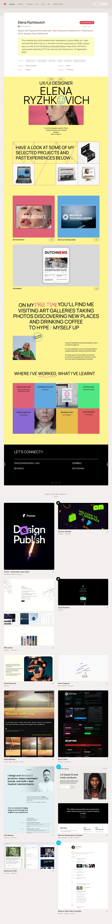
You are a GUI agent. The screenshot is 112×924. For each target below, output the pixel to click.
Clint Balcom (9, 835)
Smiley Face (68, 61)
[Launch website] (107, 532)
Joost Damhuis (63, 607)
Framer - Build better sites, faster (17, 572)
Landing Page (8, 761)
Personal (28, 65)
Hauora (68, 65)
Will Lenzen (8, 648)
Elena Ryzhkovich (25, 26)
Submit (56, 496)
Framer (58, 503)
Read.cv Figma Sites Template (69, 911)
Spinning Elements (79, 61)
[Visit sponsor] (53, 572)
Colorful (28, 69)
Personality (52, 61)
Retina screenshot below (54, 46)
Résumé (73, 913)
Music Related (62, 685)
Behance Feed (31, 61)
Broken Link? (87, 26)
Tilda (54, 31)
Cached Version (87, 22)
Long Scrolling (41, 61)
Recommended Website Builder (13, 574)
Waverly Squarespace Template (70, 835)
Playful (60, 61)
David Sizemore (10, 683)
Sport (22, 761)
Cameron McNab (64, 531)
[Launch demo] (107, 835)
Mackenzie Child (10, 871)
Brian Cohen (63, 759)
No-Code (70, 837)
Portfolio (34, 65)
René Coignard (63, 683)
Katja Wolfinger (10, 759)
